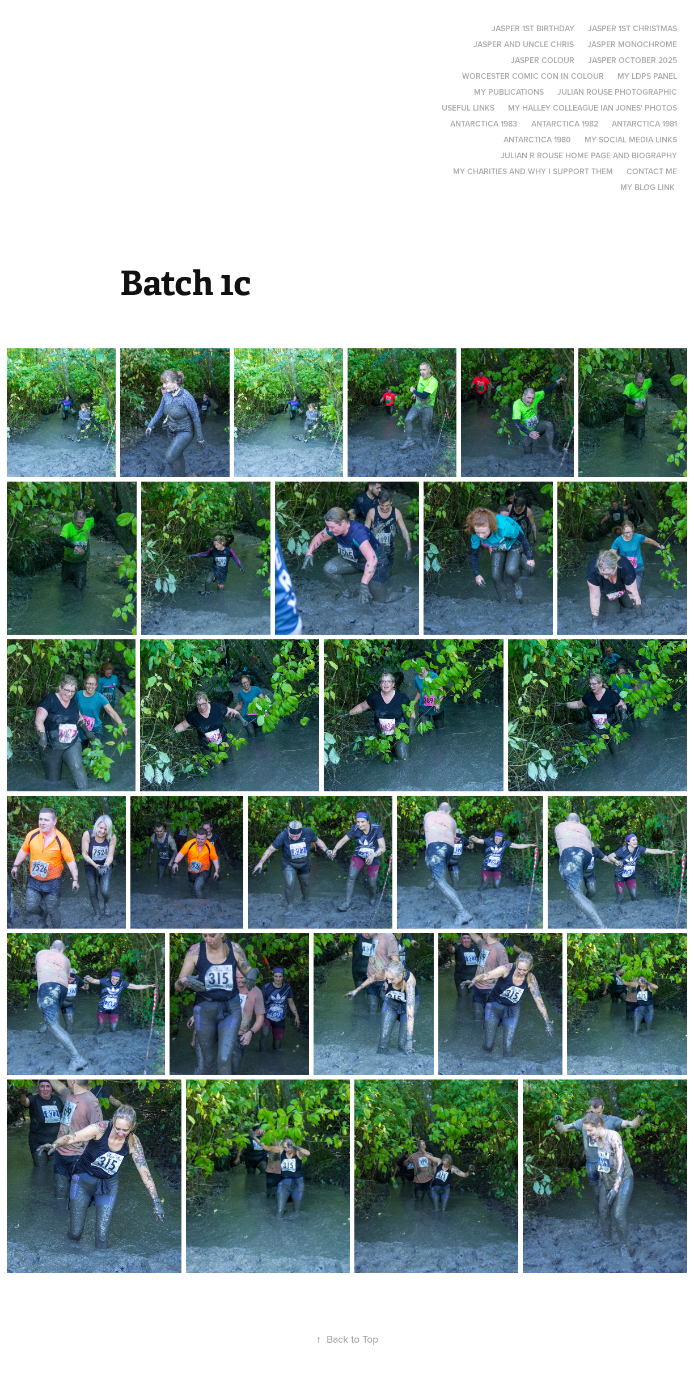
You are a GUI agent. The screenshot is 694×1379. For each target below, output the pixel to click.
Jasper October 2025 (632, 60)
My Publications (509, 92)
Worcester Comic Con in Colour (533, 76)
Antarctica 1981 (644, 123)
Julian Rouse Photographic (617, 92)
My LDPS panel (647, 76)
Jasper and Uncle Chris (523, 44)
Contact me (652, 171)
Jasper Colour (542, 60)
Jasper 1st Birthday (533, 28)
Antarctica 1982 (564, 123)
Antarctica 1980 (537, 139)
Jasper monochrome (632, 44)
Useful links (468, 107)
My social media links (631, 139)
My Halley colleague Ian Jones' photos (592, 107)
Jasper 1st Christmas (632, 28)
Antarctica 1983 (483, 123)
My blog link (647, 187)
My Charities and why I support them (533, 171)
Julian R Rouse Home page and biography (589, 155)
